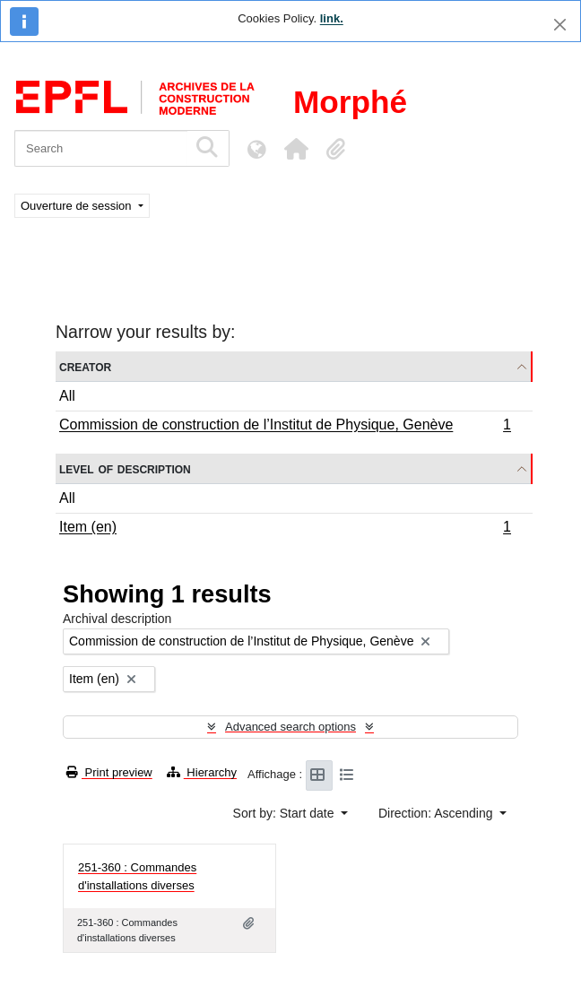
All (67, 395)
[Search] (100, 148)
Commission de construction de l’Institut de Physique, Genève (284, 426)
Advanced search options (290, 726)
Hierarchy (202, 772)
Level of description (125, 468)
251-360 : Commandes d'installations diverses (137, 876)
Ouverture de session (77, 205)
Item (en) (284, 528)
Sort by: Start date (285, 813)
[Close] (560, 24)
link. (331, 18)
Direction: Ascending (437, 813)
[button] (296, 149)
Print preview (109, 772)
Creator (85, 366)
